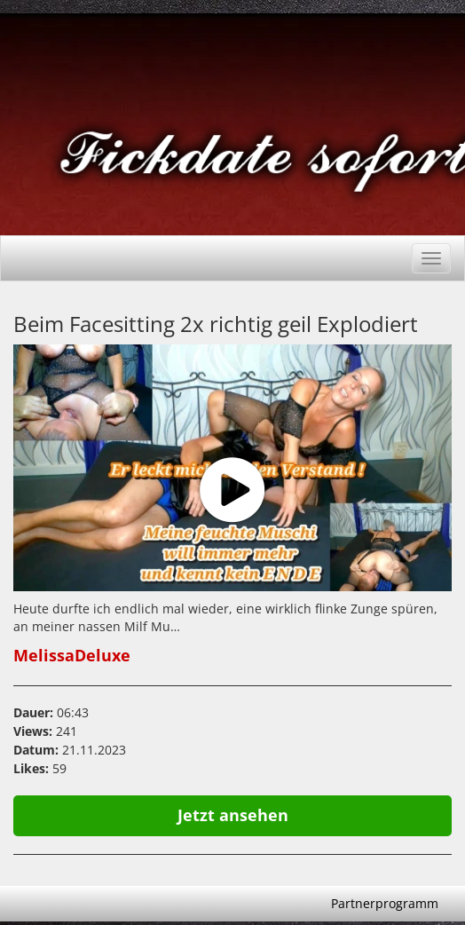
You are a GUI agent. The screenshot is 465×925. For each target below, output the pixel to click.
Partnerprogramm (384, 903)
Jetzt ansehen (232, 815)
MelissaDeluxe (71, 655)
